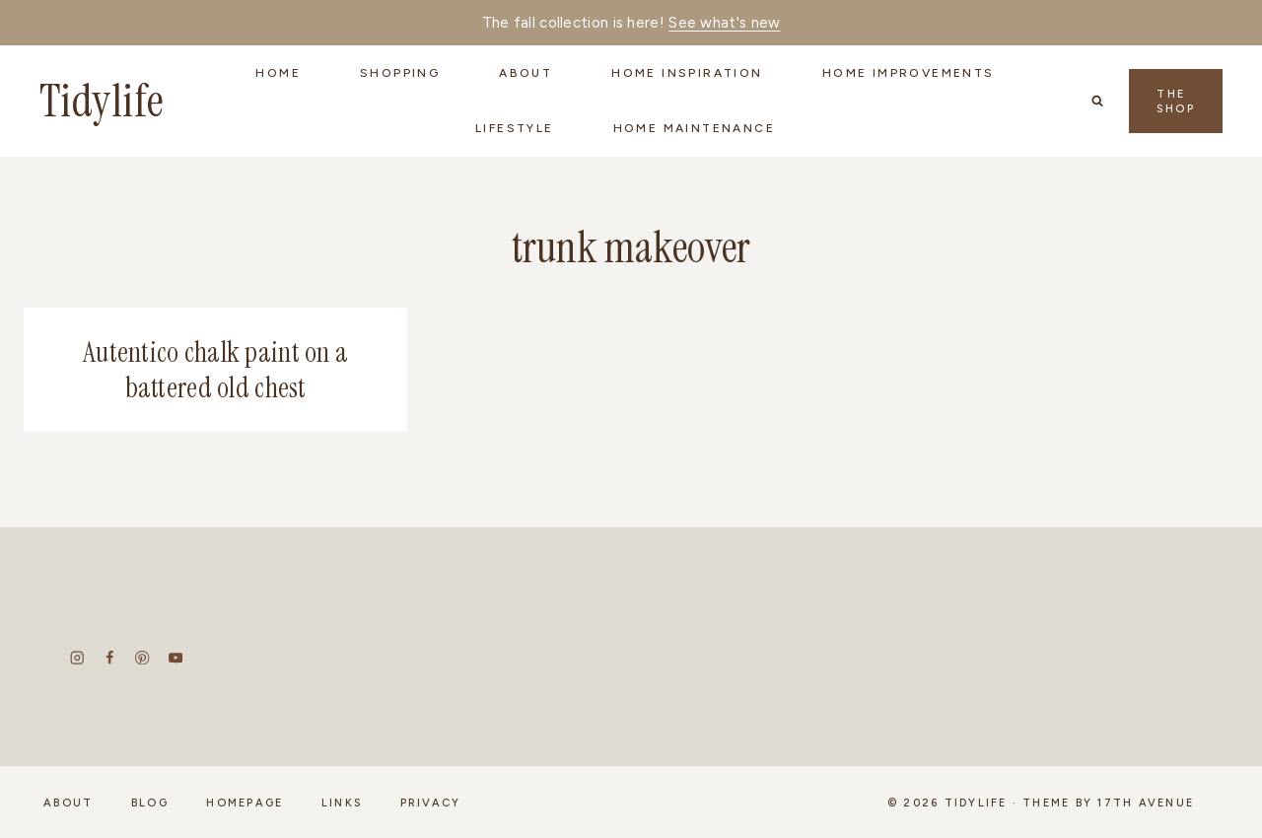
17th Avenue (1145, 803)
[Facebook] (110, 658)
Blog (150, 803)
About (68, 803)
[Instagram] (77, 658)
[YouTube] (175, 658)
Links (341, 803)
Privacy (430, 803)
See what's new (724, 23)
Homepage (244, 803)
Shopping (400, 73)
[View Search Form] (1097, 100)
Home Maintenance (694, 128)
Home (278, 73)
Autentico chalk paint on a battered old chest (215, 370)
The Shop (1176, 101)
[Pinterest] (142, 658)
